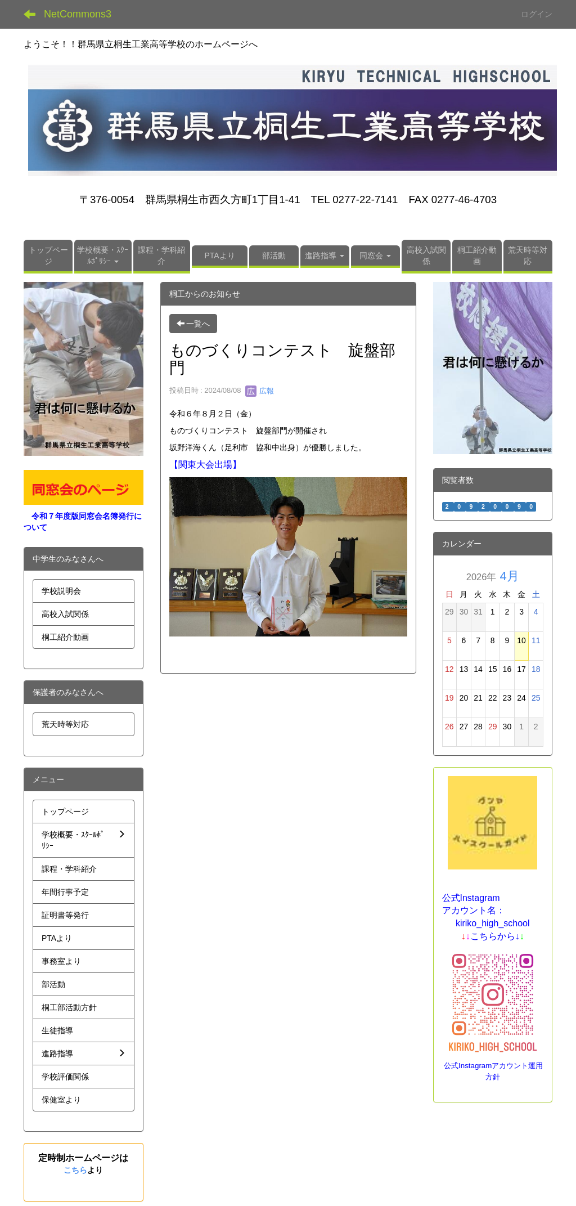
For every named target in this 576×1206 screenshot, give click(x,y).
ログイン (536, 14)
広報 (259, 391)
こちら (75, 1169)
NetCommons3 (77, 14)
